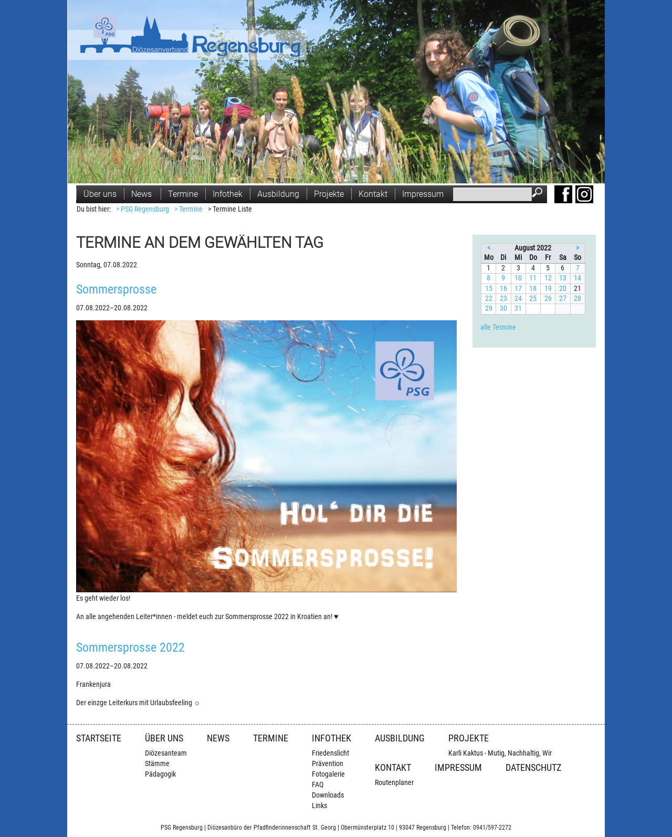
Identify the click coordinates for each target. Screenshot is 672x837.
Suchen (539, 193)
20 (562, 288)
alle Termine (498, 327)
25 (533, 298)
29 (488, 308)
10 (518, 278)
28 (577, 298)
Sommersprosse (116, 289)
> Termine (188, 209)
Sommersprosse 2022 (130, 647)
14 (577, 278)
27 (562, 298)
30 (503, 308)
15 (488, 288)
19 (548, 288)
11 (533, 278)
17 (518, 288)
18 (533, 288)
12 (548, 278)
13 (562, 278)
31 (518, 308)
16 (503, 288)
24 (518, 298)
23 (503, 298)
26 (548, 298)
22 (488, 298)
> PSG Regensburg (142, 209)
